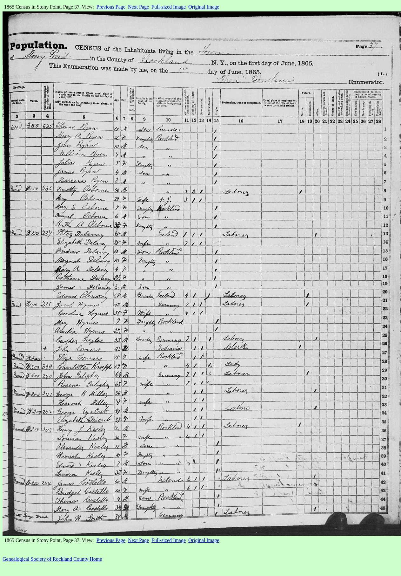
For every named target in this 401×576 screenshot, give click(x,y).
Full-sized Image (168, 7)
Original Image (203, 7)
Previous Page (111, 7)
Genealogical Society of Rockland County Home (52, 559)
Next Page (138, 7)
